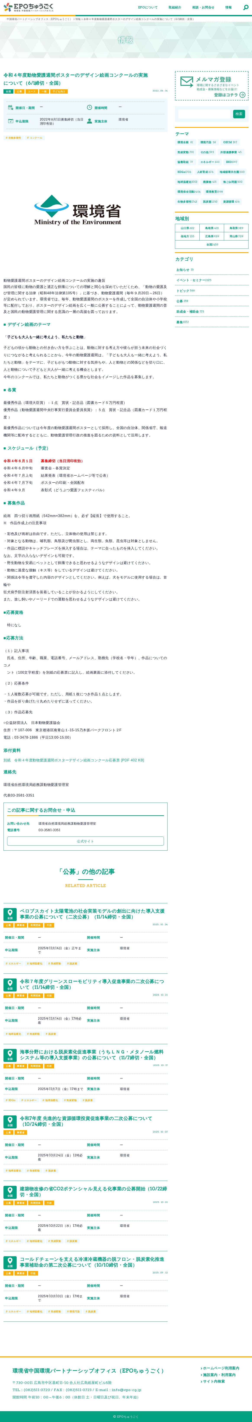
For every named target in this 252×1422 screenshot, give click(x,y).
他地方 (187, 236)
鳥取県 (237, 228)
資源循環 (231, 202)
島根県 (212, 228)
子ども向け (59, 91)
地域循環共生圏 (232, 172)
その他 (207, 152)
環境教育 (214, 192)
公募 (19, 91)
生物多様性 (14, 137)
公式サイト (85, 841)
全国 (8, 91)
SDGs (12, 1100)
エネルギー (14, 963)
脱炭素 (73, 963)
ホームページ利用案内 (221, 1368)
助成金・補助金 (190, 312)
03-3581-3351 (49, 830)
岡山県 (237, 236)
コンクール (36, 137)
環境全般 (185, 142)
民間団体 (36, 925)
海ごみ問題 (232, 182)
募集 (182, 322)
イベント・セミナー (194, 280)
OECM (230, 142)
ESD (231, 162)
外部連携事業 (231, 152)
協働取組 (185, 162)
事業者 (20, 925)
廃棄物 (209, 182)
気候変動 (56, 963)
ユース (32, 91)
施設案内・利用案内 (219, 1375)
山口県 (188, 228)
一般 (44, 91)
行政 (49, 925)
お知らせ (185, 270)
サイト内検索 (214, 1381)
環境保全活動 (189, 192)
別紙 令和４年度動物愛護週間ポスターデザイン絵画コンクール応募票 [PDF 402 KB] (73, 760)
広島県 (212, 236)
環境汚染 (74, 1311)
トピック (185, 291)
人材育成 (205, 172)
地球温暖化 (36, 963)
